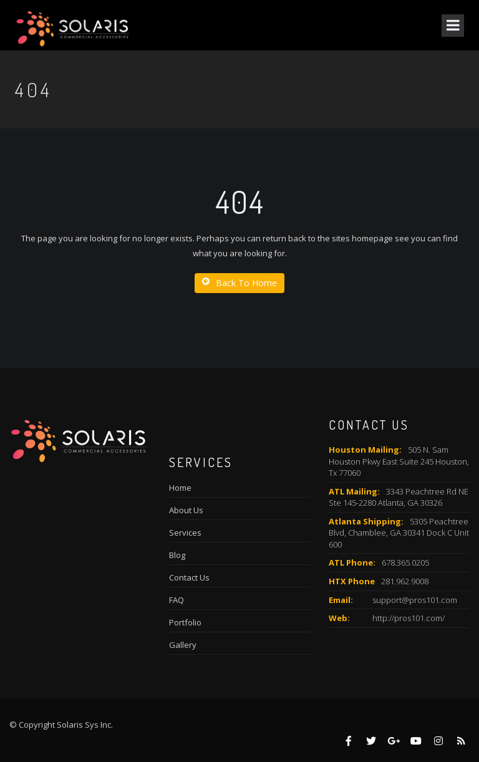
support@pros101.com (414, 599)
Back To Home (239, 283)
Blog (177, 555)
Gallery (182, 644)
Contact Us (189, 577)
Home (180, 487)
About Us (186, 510)
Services (185, 532)
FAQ (176, 599)
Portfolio (185, 622)
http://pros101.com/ (408, 618)
